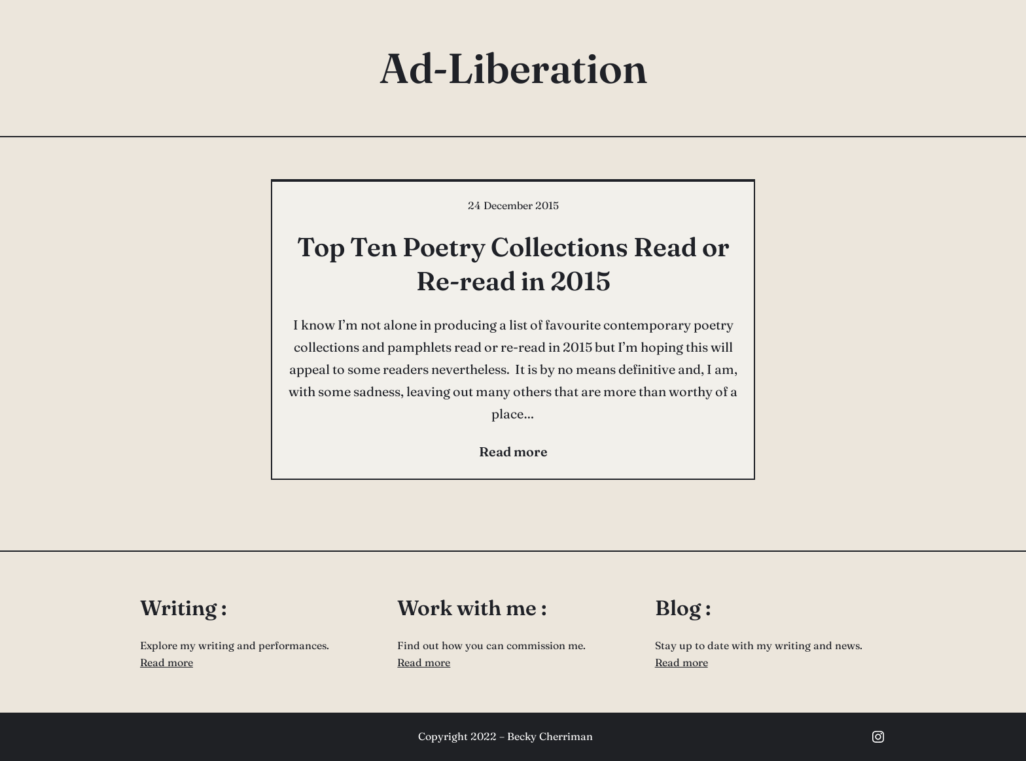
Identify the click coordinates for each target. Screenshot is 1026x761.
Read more (166, 662)
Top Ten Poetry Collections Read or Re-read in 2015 (513, 264)
